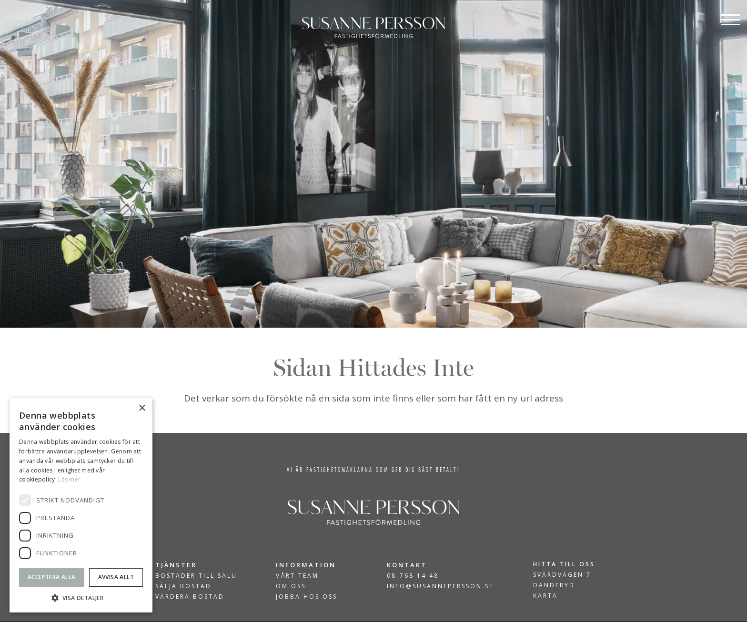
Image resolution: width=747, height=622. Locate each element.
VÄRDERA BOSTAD (189, 596)
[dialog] (81, 505)
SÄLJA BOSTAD (183, 586)
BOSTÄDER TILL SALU (196, 575)
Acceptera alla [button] (52, 577)
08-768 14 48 (413, 576)
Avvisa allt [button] (116, 577)
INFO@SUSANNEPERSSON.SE (440, 586)
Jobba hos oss (306, 596)
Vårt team (297, 575)
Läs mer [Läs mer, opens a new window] (69, 479)
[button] (81, 598)
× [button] (141, 408)
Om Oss (291, 586)
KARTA (545, 596)
